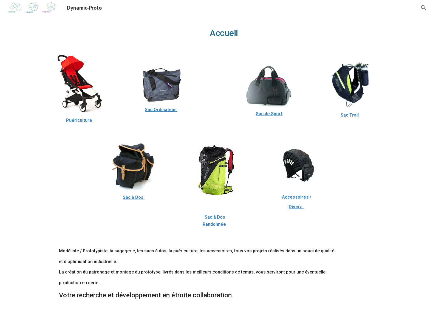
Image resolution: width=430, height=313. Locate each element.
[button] (423, 7)
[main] (215, 31)
